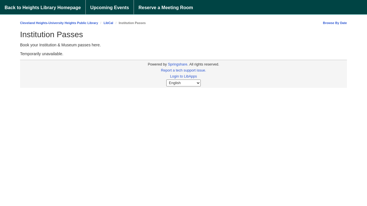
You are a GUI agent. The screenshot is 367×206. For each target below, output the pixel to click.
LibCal (108, 23)
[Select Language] (183, 83)
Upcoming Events (109, 7)
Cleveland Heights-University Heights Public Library (59, 23)
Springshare (177, 64)
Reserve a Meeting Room (165, 7)
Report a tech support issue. (183, 70)
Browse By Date (335, 23)
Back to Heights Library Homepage (43, 7)
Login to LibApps (183, 76)
